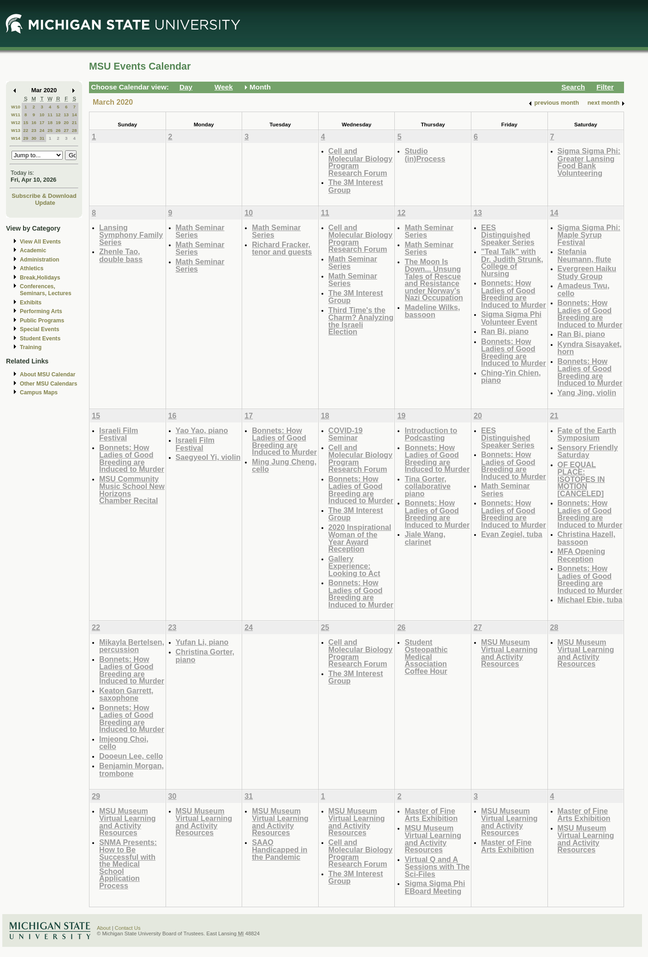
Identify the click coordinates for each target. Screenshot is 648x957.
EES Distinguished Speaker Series (508, 234)
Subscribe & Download (44, 195)
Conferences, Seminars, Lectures (45, 290)
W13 (15, 130)
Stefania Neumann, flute (585, 255)
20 (66, 122)
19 (58, 122)
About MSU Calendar (47, 374)
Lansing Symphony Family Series (131, 234)
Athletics (31, 268)
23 (33, 130)
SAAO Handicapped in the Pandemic (279, 849)
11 (50, 114)
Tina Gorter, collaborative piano (427, 486)
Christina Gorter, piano (205, 656)
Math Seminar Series (200, 231)
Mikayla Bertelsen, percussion (131, 646)
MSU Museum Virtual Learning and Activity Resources (509, 653)
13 (66, 114)
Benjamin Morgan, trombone (131, 769)
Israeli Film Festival (118, 434)
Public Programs (42, 320)
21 (74, 122)
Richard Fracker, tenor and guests (282, 248)
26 (58, 130)
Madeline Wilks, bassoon (432, 311)
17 (41, 122)
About (104, 928)
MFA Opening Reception (582, 555)
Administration (39, 259)
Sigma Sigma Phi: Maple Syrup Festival (589, 234)
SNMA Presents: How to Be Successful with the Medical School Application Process (128, 864)
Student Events (40, 338)
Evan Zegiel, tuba (511, 534)
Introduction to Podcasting (430, 434)
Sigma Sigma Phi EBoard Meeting (434, 887)
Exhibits (31, 302)
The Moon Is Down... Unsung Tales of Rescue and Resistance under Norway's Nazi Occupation (433, 279)
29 (25, 138)
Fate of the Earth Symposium (587, 434)
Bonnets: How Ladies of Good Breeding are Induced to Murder (513, 294)
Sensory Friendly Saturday (588, 451)
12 (58, 114)
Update (45, 202)
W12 (15, 122)
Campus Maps (39, 392)
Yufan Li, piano (202, 642)
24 (41, 130)
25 (50, 130)
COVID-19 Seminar (345, 434)
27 (66, 130)
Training (31, 347)
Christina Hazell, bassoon (587, 538)
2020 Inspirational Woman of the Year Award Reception (359, 538)
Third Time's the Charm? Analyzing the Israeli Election (360, 321)
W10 (15, 106)
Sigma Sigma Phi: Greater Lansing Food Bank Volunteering (589, 162)
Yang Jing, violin (587, 392)
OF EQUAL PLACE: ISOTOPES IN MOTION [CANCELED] (581, 479)
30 (33, 138)
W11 (15, 114)
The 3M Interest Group (355, 186)
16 (33, 122)
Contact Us (128, 928)
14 (74, 114)
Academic (33, 250)
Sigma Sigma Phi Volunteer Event (511, 318)
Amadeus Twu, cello (584, 289)
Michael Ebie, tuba (590, 599)
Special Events (39, 329)
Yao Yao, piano (202, 430)
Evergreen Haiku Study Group (587, 272)
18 (50, 122)
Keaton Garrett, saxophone (126, 694)
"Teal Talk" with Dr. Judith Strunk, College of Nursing (512, 262)
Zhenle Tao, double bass (121, 255)
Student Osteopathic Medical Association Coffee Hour (425, 656)
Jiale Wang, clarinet (424, 538)
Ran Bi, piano (505, 331)
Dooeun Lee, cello (131, 756)
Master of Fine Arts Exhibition (431, 815)
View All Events (40, 241)
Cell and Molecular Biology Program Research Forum (360, 162)
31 (41, 138)
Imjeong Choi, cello (124, 743)
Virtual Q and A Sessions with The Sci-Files (437, 866)
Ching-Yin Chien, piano (511, 377)
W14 (15, 138)
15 (25, 122)
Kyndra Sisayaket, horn (590, 348)
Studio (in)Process (424, 155)
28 (74, 130)
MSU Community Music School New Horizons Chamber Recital (132, 490)
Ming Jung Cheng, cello (284, 466)
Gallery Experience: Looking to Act (354, 565)
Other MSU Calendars (48, 383)
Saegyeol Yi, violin (208, 457)
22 (25, 130)
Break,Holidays (40, 277)
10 (41, 114)
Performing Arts (41, 311)
